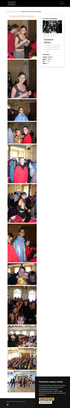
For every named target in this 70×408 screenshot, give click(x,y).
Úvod (7, 11)
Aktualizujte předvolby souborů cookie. (16, 401)
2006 (19, 11)
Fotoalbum (13, 11)
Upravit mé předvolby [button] (45, 402)
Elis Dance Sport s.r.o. (54, 47)
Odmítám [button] (50, 399)
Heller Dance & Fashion (54, 45)
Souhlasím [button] (43, 399)
